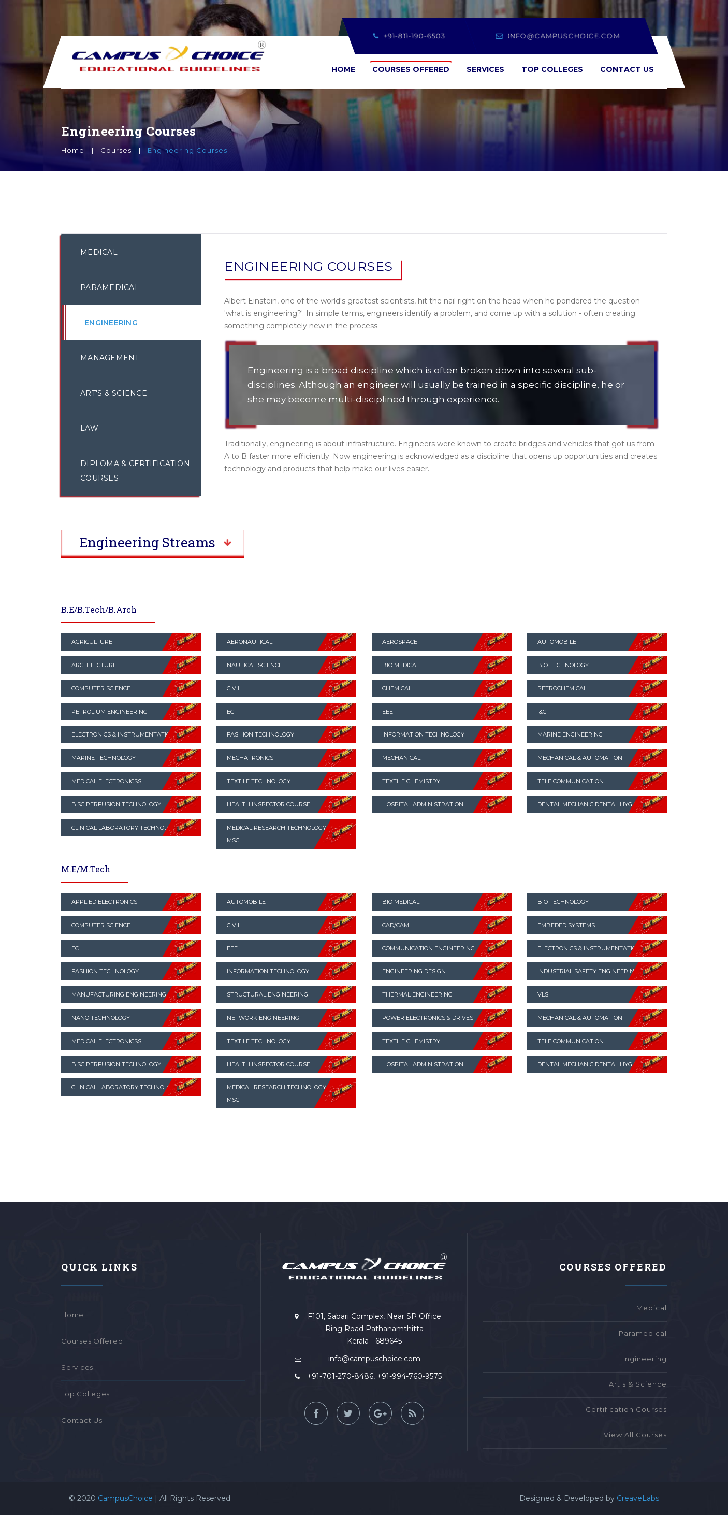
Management (109, 358)
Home (343, 69)
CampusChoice (125, 1498)
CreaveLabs (637, 1498)
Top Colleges (552, 69)
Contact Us (627, 69)
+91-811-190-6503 (409, 36)
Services (485, 69)
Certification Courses (626, 1409)
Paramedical (109, 287)
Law (89, 428)
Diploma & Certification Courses (135, 471)
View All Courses (635, 1435)
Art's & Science (113, 393)
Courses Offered (410, 69)
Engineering (111, 322)
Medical (99, 252)
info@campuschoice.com (558, 36)
